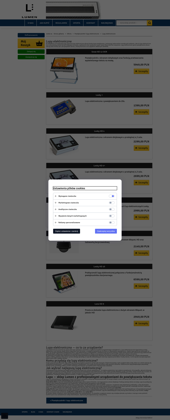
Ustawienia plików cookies (69, 188)
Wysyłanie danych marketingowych (72, 216)
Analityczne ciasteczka (67, 209)
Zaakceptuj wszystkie (106, 231)
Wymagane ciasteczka (67, 196)
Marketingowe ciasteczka (68, 202)
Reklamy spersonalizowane (69, 222)
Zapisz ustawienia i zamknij (66, 231)
